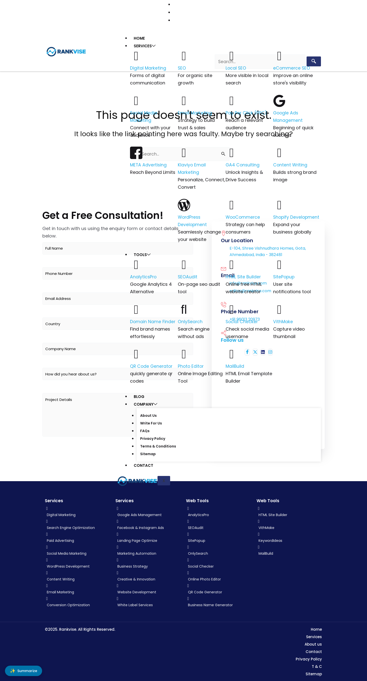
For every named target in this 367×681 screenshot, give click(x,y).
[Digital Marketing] (136, 55)
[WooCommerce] (232, 204)
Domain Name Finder (153, 321)
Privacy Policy (152, 438)
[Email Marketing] (184, 100)
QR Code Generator (152, 365)
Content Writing (290, 164)
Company (145, 403)
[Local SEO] (232, 55)
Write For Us (151, 422)
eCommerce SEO (292, 67)
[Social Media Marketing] (136, 100)
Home (139, 37)
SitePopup (284, 276)
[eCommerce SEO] (279, 55)
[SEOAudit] (184, 264)
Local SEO (236, 67)
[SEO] (184, 55)
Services (145, 45)
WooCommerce (243, 216)
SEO (182, 67)
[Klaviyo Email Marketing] (184, 152)
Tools (142, 254)
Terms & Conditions (158, 445)
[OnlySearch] (184, 309)
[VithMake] (279, 309)
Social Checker (242, 321)
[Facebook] (61, 12)
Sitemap (148, 453)
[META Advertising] (136, 152)
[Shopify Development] (279, 204)
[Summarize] (23, 671)
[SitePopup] (279, 264)
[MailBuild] (232, 353)
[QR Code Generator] (136, 353)
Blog (139, 395)
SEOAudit (188, 276)
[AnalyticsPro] (136, 264)
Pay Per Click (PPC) (246, 112)
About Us (148, 415)
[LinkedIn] (74, 12)
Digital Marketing (148, 67)
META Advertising (149, 164)
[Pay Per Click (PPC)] (232, 100)
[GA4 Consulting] (232, 152)
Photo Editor (191, 365)
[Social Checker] (232, 309)
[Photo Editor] (184, 353)
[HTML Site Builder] (232, 264)
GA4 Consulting (243, 164)
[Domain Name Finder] (136, 309)
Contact (143, 464)
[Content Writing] (279, 152)
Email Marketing (195, 112)
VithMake (283, 321)
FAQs (144, 430)
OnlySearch (190, 321)
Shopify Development (296, 216)
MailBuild (235, 365)
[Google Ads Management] (279, 100)
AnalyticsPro (143, 276)
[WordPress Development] (184, 204)
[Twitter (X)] (68, 12)
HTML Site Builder (244, 276)
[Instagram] (80, 12)
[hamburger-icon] (316, 36)
